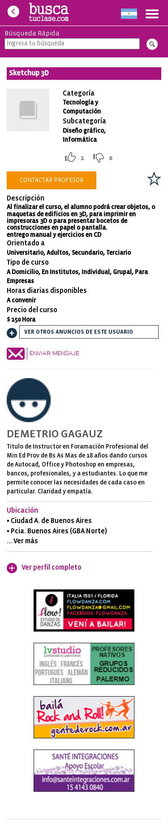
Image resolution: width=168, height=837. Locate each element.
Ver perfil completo (52, 567)
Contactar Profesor (51, 180)
